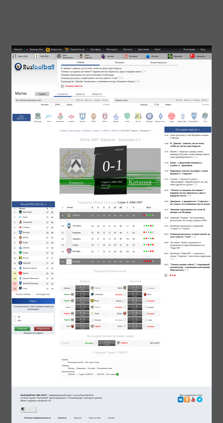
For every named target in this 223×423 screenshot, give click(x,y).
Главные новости (74, 86)
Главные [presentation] (80, 62)
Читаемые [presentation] (119, 62)
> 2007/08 (99, 374)
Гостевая (91, 368)
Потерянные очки (104, 368)
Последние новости (188, 129)
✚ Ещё (172, 275)
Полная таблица (23, 294)
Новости (88, 100)
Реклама (111, 418)
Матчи (105, 100)
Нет (19, 320)
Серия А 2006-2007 (112, 181)
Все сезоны (112, 374)
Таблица (97, 100)
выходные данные (93, 398)
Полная (71, 368)
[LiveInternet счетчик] (29, 411)
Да (18, 316)
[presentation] (39, 93)
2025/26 (79, 100)
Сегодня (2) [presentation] (62, 94)
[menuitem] (76, 49)
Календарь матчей (75, 362)
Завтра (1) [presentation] (80, 94)
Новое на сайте (95, 418)
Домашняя (80, 368)
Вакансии (78, 418)
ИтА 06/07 (155, 343)
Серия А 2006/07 (117, 352)
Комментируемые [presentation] (158, 62)
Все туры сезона (92, 362)
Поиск (157, 49)
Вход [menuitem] (203, 49)
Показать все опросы (33, 333)
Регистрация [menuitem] (189, 49)
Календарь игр (43, 294)
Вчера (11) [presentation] (97, 94)
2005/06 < (72, 374)
